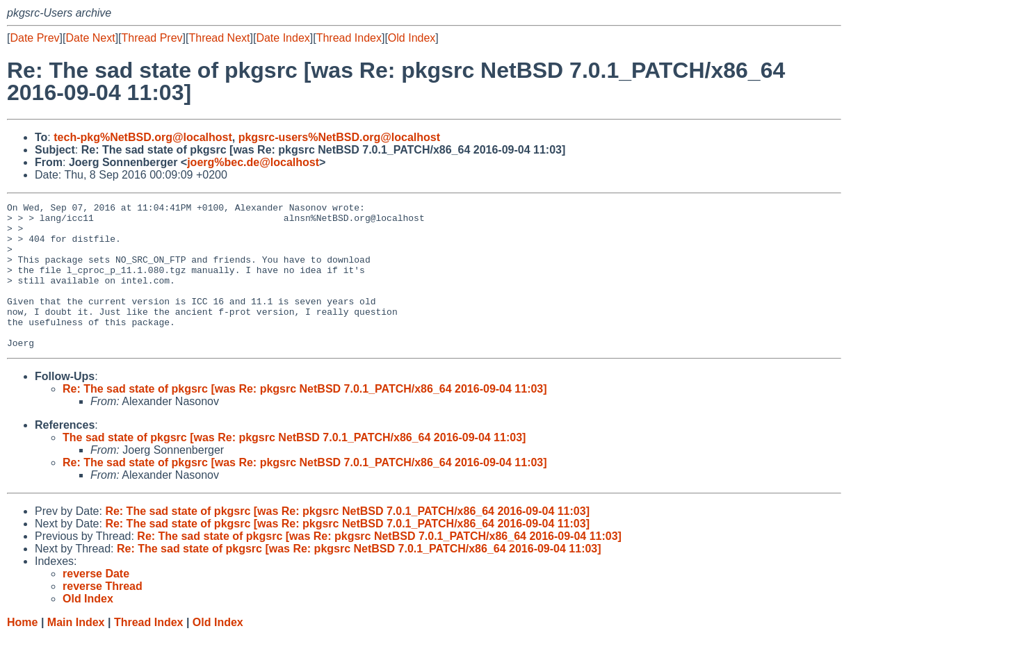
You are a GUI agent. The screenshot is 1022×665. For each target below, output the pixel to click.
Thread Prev (152, 38)
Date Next (90, 38)
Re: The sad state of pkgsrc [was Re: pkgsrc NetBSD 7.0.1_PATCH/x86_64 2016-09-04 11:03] (305, 418)
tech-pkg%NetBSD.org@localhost (143, 137)
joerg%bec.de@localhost (253, 162)
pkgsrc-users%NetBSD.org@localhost (339, 137)
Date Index (282, 38)
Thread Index (349, 38)
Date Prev (34, 38)
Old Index (411, 38)
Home (22, 651)
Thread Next (219, 38)
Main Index (76, 651)
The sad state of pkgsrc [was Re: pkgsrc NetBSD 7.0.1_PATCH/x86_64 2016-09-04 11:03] (294, 467)
